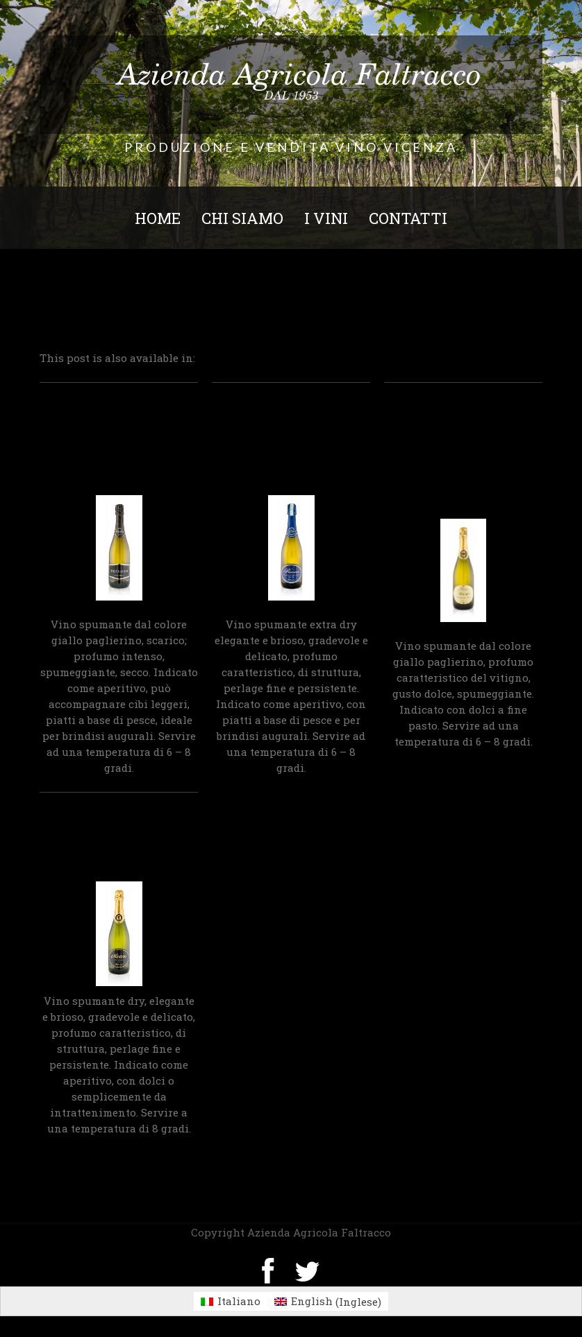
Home (158, 218)
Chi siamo (242, 218)
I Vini (326, 218)
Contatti (408, 218)
